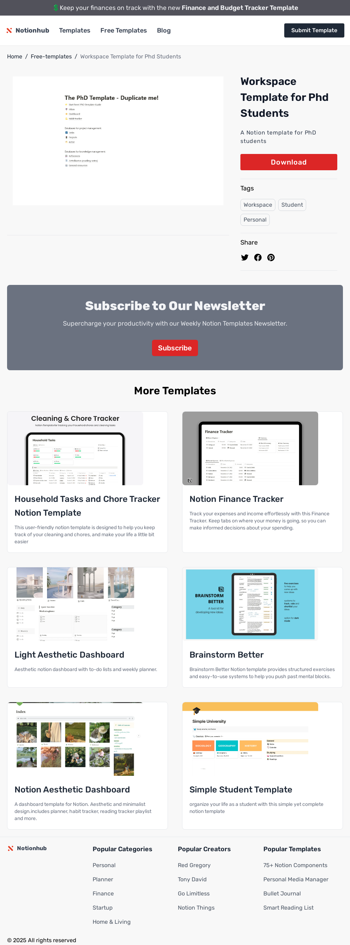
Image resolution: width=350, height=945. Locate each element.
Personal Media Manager (295, 879)
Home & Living (112, 922)
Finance (103, 893)
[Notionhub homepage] (27, 30)
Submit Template (314, 30)
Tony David (192, 879)
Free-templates (51, 56)
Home (14, 56)
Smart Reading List (288, 908)
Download (289, 162)
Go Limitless (194, 893)
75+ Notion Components (295, 865)
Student (292, 204)
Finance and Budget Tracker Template (240, 8)
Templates (75, 30)
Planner (103, 879)
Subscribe (175, 348)
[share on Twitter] (244, 257)
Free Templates (123, 30)
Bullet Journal (282, 893)
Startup (103, 908)
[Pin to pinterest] (271, 257)
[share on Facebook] (257, 257)
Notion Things (196, 908)
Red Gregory (194, 865)
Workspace (258, 204)
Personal (255, 219)
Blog (164, 30)
